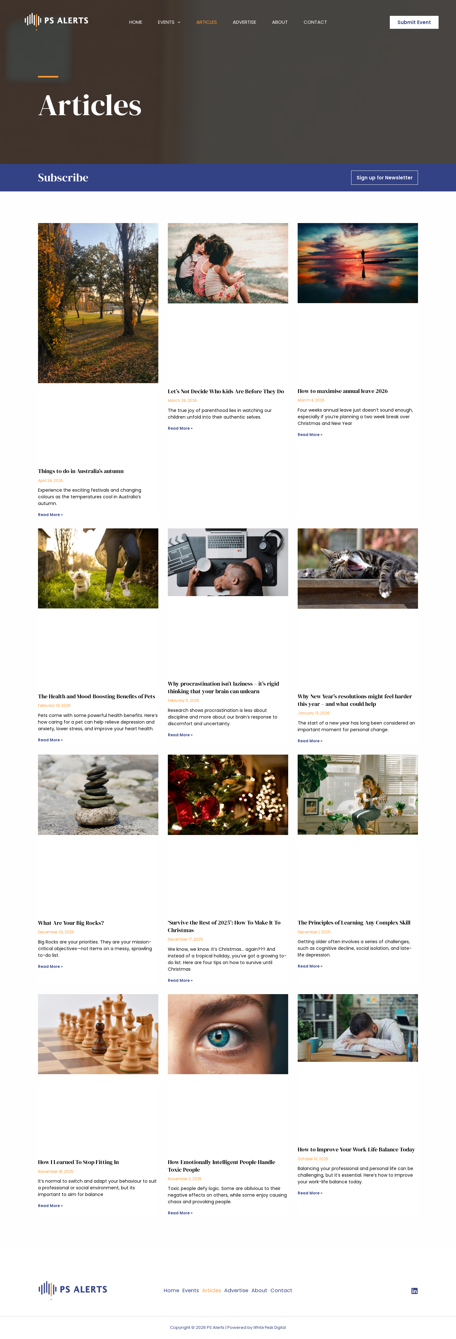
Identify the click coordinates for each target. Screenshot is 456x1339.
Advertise (244, 22)
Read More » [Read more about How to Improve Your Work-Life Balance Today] (310, 1193)
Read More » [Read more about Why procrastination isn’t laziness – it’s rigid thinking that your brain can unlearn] (180, 735)
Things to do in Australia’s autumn (81, 471)
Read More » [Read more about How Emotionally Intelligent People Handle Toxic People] (180, 1213)
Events (169, 22)
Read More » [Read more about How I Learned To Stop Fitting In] (50, 1206)
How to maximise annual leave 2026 (343, 391)
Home (135, 22)
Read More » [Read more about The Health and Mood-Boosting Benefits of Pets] (50, 740)
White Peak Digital (269, 1328)
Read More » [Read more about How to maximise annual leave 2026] (310, 434)
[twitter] (414, 1291)
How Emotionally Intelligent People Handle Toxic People (221, 1166)
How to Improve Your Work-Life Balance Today (356, 1150)
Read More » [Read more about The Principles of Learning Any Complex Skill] (310, 966)
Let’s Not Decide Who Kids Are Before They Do (226, 391)
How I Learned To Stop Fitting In (78, 1162)
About (280, 22)
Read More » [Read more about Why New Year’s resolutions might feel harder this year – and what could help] (310, 741)
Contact (315, 22)
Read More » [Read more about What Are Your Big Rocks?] (50, 966)
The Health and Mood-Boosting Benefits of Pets (96, 696)
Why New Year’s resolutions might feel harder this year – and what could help (355, 700)
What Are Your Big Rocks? (71, 923)
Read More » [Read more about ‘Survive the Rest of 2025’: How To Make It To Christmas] (180, 980)
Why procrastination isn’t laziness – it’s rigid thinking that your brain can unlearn (223, 687)
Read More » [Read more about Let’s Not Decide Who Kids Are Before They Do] (180, 428)
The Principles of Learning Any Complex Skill (354, 922)
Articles (206, 22)
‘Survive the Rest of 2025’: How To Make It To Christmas (224, 926)
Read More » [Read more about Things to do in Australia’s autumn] (50, 514)
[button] (177, 22)
